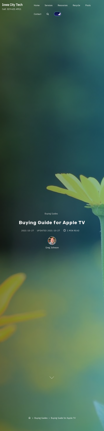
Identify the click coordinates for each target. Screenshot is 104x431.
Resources (63, 5)
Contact (37, 14)
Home (37, 5)
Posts (88, 5)
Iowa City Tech (12, 5)
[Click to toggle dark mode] (57, 14)
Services (49, 5)
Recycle (76, 5)
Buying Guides (51, 213)
